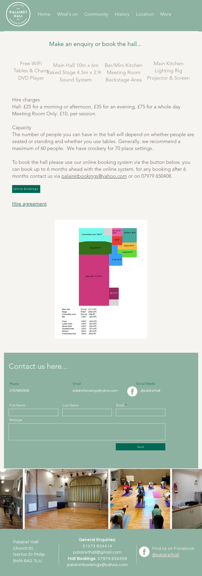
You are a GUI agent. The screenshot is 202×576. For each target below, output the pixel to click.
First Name (17, 405)
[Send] (140, 446)
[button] (96, 14)
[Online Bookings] (26, 189)
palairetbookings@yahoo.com (94, 176)
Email (120, 405)
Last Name (71, 405)
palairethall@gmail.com (97, 552)
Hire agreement (29, 204)
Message (15, 419)
